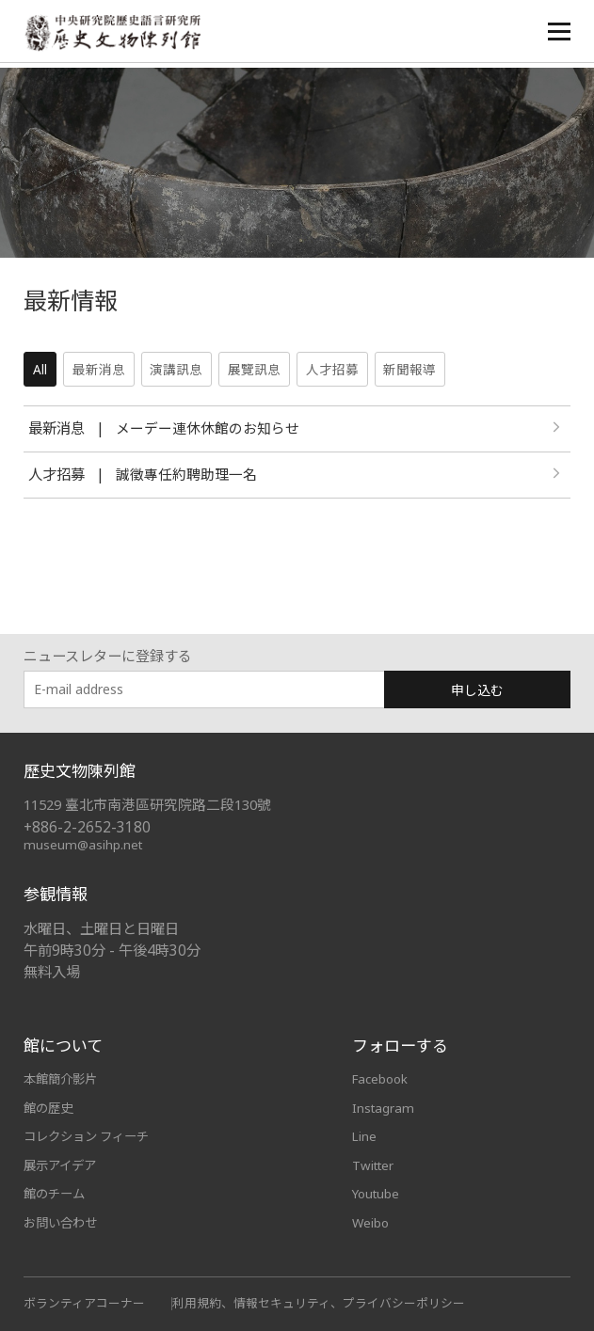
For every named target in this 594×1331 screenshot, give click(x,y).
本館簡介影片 (63, 1078)
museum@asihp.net (84, 844)
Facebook (382, 1078)
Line (364, 1135)
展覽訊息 (256, 369)
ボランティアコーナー (84, 1300)
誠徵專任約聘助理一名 (186, 475)
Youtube (377, 1191)
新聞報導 (412, 369)
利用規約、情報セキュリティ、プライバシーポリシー (318, 1300)
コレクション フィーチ (91, 1135)
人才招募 (334, 369)
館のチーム (56, 1191)
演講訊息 (178, 369)
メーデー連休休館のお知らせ (207, 429)
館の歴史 (50, 1107)
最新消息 (99, 369)
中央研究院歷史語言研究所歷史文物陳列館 (119, 34)
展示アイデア (63, 1163)
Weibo (371, 1220)
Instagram (384, 1107)
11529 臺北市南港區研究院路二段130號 (151, 805)
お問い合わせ (63, 1220)
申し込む (477, 690)
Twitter (374, 1163)
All (40, 369)
